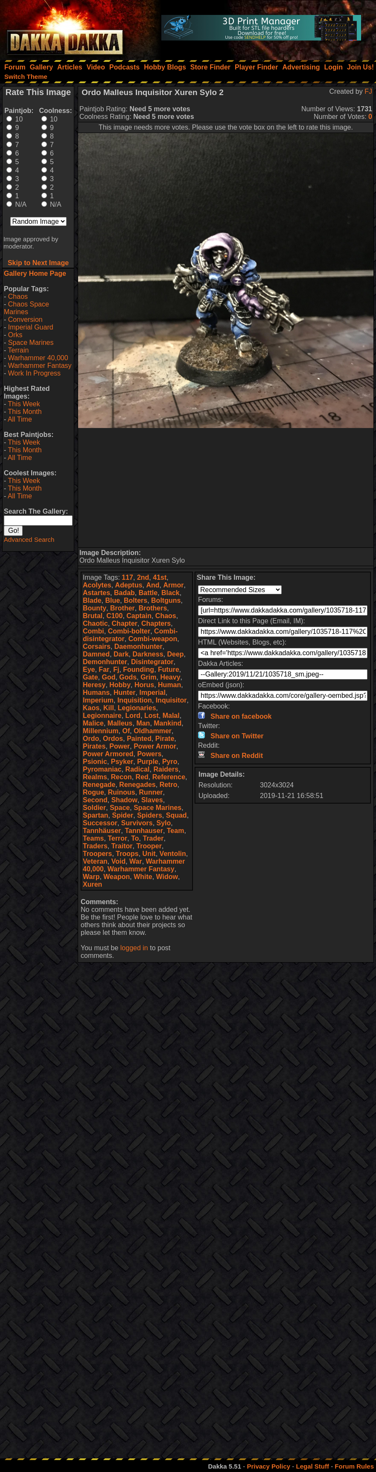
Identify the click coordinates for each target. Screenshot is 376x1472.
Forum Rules (354, 1466)
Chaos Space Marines (26, 308)
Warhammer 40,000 (38, 357)
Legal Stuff (312, 1466)
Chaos (18, 296)
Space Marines (31, 342)
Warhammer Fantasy (40, 365)
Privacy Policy (268, 1466)
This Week (24, 404)
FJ (368, 91)
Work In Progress (34, 373)
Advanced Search (29, 539)
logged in (134, 947)
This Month (24, 411)
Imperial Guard (30, 327)
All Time (20, 419)
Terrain (18, 350)
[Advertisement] (226, 487)
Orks (15, 334)
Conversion (25, 319)
